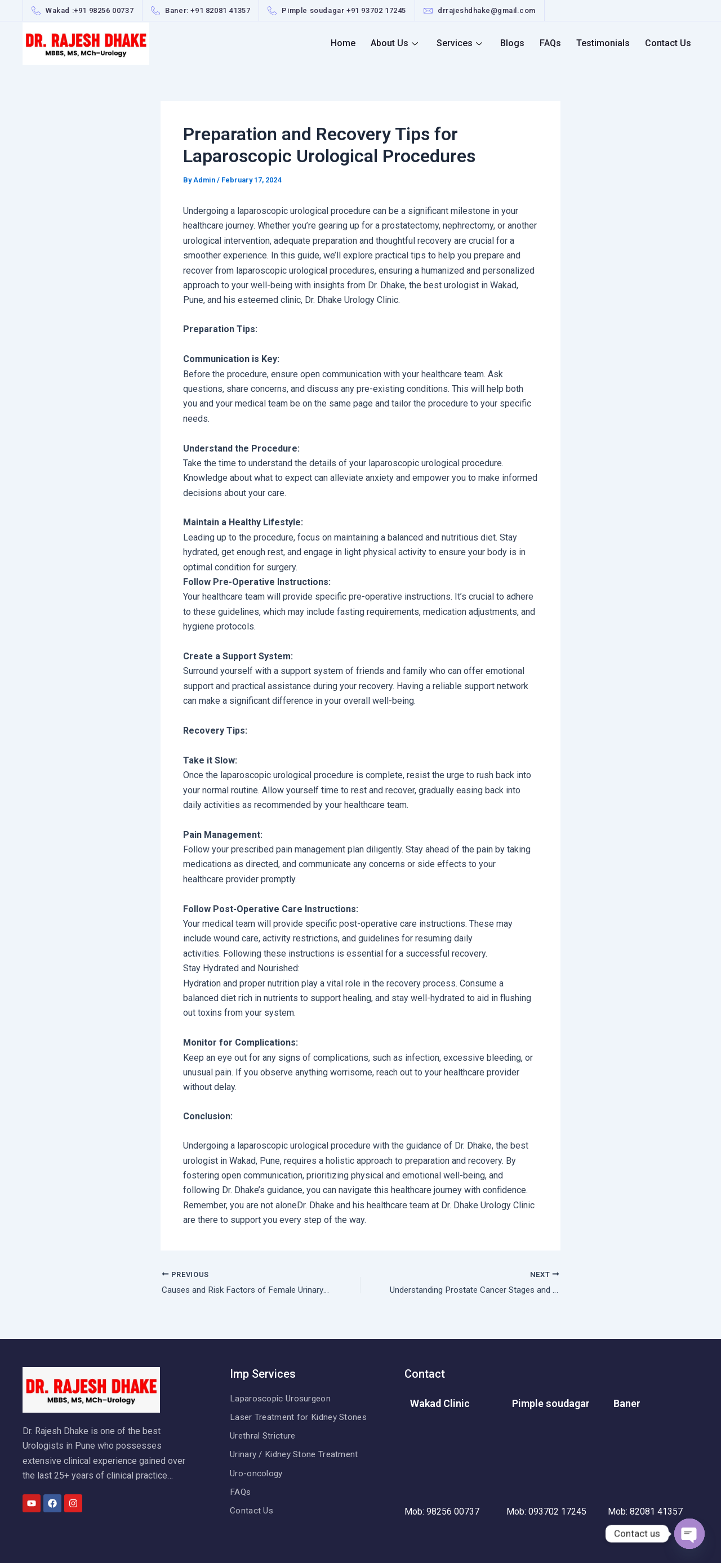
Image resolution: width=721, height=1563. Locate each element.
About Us (402, 43)
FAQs (554, 43)
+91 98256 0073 (101, 10)
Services (466, 43)
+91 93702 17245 (376, 10)
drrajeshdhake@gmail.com (487, 10)
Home (353, 43)
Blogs (518, 43)
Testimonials (605, 43)
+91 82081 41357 (220, 10)
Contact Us (669, 43)
